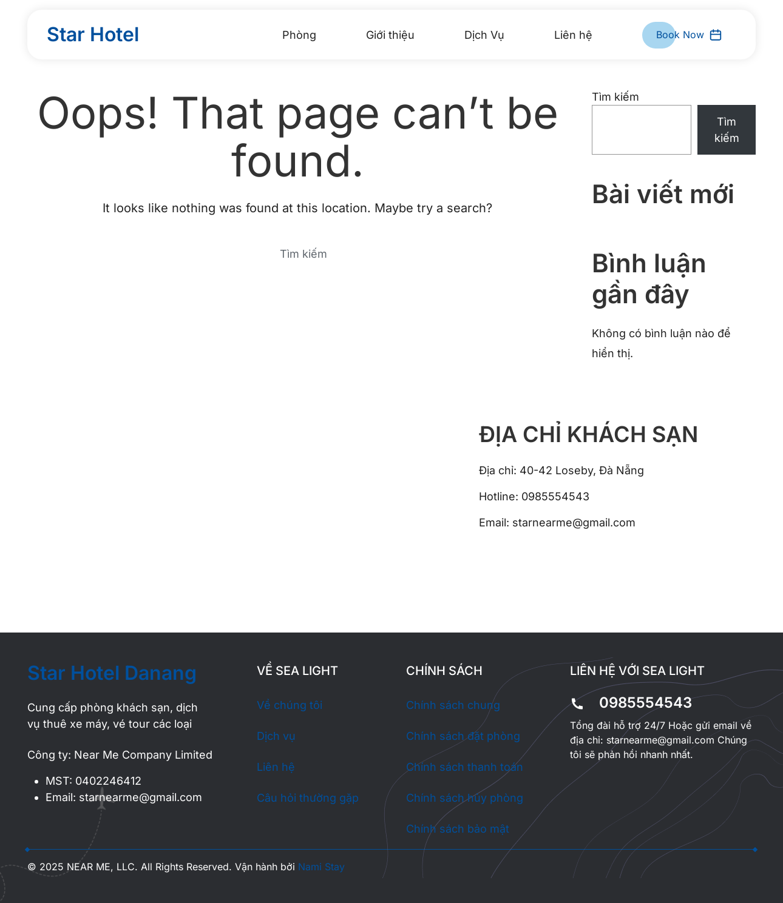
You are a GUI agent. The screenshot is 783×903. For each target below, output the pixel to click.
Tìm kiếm (615, 96)
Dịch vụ (276, 736)
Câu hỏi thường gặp (308, 797)
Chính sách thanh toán (464, 766)
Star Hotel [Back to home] (93, 34)
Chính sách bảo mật (457, 828)
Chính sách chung (453, 705)
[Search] (297, 253)
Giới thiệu (390, 35)
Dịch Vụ (484, 35)
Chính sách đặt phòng (463, 736)
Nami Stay (321, 867)
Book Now (689, 35)
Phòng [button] (299, 35)
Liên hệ (573, 35)
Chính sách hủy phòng (464, 797)
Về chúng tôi (289, 705)
